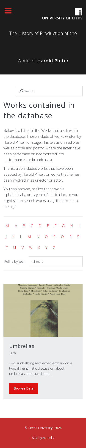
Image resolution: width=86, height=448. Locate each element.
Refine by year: (14, 261)
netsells (48, 437)
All (7, 225)
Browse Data (23, 388)
